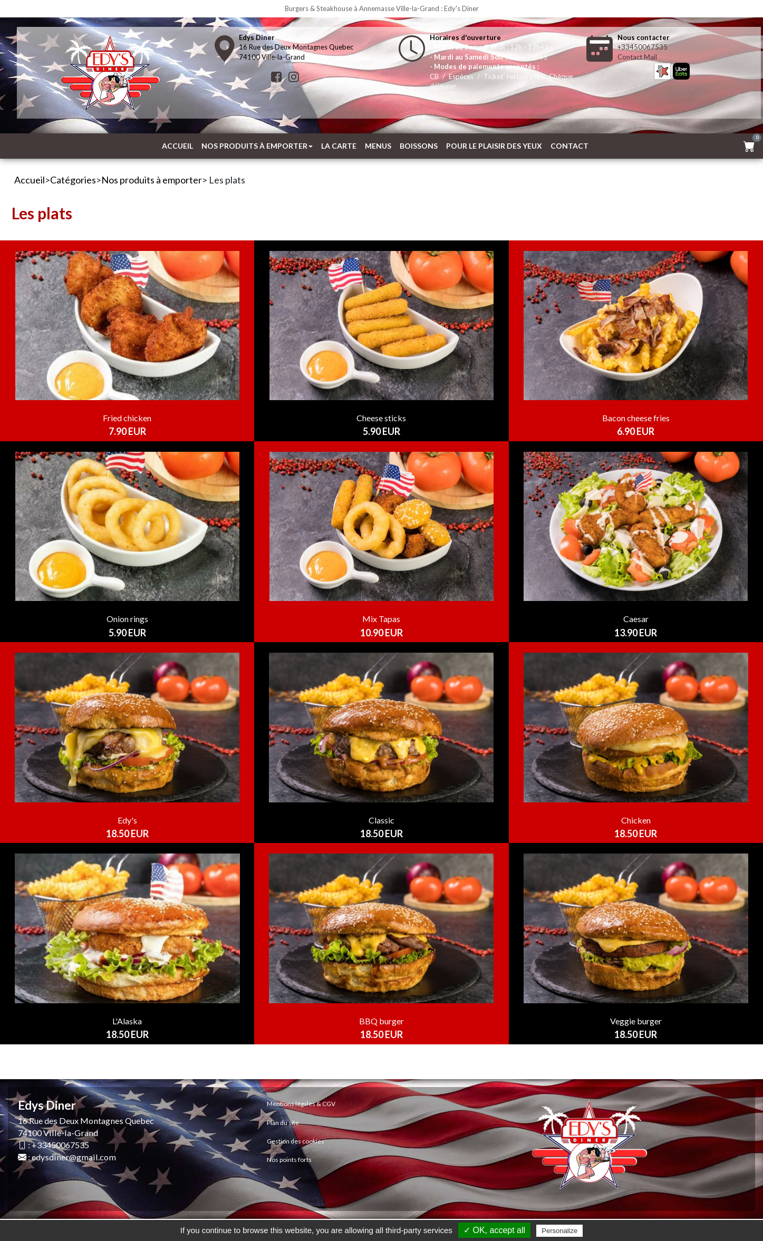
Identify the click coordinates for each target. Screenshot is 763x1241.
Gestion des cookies (295, 1141)
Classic (381, 820)
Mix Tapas (381, 619)
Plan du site (283, 1123)
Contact (569, 145)
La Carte (338, 145)
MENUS (378, 145)
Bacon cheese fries (636, 418)
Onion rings (127, 619)
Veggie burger (636, 1021)
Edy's (127, 820)
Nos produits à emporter (257, 145)
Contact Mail (637, 57)
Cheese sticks (381, 418)
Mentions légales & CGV (301, 1104)
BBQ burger (381, 1021)
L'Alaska (127, 1021)
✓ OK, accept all (494, 1230)
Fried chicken (127, 418)
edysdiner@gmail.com (74, 1157)
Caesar (636, 619)
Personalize (559, 1231)
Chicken (636, 820)
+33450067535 (642, 47)
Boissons (419, 145)
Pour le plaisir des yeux (494, 145)
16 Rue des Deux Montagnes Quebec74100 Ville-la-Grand (296, 47)
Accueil (177, 145)
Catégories (73, 180)
